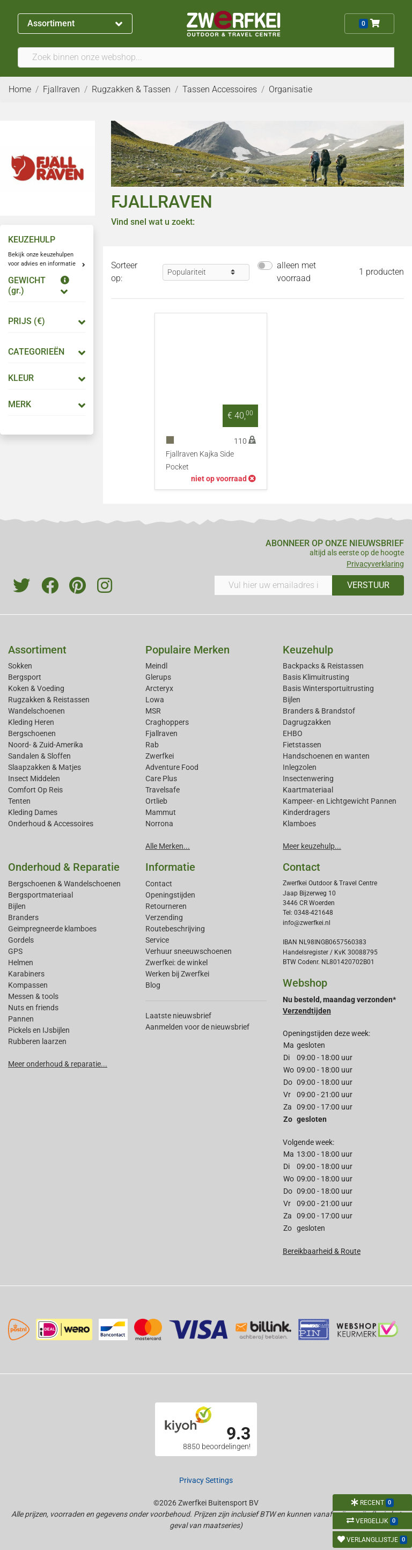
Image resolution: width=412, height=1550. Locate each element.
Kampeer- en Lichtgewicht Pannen (339, 801)
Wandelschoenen (36, 711)
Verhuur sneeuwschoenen (188, 951)
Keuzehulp (308, 649)
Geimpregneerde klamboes (52, 928)
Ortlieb (156, 801)
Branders (23, 917)
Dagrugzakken (307, 722)
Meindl (156, 666)
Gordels (21, 940)
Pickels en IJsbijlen (39, 1030)
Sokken (20, 666)
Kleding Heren (31, 722)
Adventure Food (171, 767)
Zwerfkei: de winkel (176, 962)
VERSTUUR (368, 585)
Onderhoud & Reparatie (64, 867)
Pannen (21, 1019)
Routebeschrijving (175, 928)
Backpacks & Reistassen (323, 666)
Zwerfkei (159, 756)
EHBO (293, 733)
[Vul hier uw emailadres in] (273, 585)
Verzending (164, 917)
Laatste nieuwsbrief (178, 1015)
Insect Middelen (34, 778)
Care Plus (161, 778)
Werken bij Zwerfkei (177, 973)
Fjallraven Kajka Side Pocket (200, 461)
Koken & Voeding (36, 688)
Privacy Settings (206, 1480)
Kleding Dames (32, 812)
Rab (152, 744)
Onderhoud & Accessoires (50, 823)
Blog (152, 985)
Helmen (20, 962)
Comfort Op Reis (35, 789)
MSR (153, 711)
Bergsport (24, 677)
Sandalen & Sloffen (39, 756)
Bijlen (291, 699)
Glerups (158, 677)
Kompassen (28, 985)
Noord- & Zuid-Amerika (45, 744)
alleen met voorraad (296, 271)
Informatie (170, 867)
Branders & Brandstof (319, 711)
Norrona (159, 823)
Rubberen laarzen (37, 1041)
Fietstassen (302, 744)
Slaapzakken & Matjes (44, 767)
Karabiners (26, 973)
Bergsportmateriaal (40, 895)
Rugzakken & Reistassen (49, 699)
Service (157, 940)
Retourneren (166, 906)
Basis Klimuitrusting (316, 677)
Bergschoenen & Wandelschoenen (64, 883)
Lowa (154, 699)
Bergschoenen (32, 733)
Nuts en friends (33, 1007)
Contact (158, 883)
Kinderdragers (306, 812)
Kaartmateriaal (308, 789)
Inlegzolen (300, 767)
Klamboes (299, 823)
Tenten (19, 801)
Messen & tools (33, 996)
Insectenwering (308, 778)
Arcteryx (159, 688)
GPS (15, 951)
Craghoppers (167, 722)
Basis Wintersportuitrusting (328, 688)
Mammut (160, 812)
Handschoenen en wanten (326, 756)
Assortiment (74, 23)
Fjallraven (161, 733)
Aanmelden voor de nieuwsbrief (197, 1027)
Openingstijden (170, 895)
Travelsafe (162, 789)
